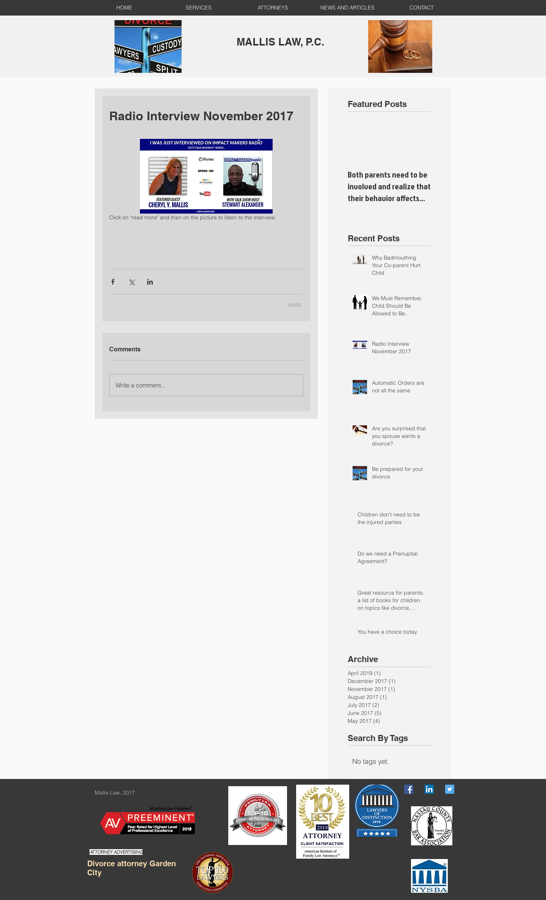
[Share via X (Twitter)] (131, 281)
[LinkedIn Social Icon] (429, 789)
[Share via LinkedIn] (150, 281)
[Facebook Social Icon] (408, 789)
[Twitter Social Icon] (449, 789)
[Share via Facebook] (112, 281)
